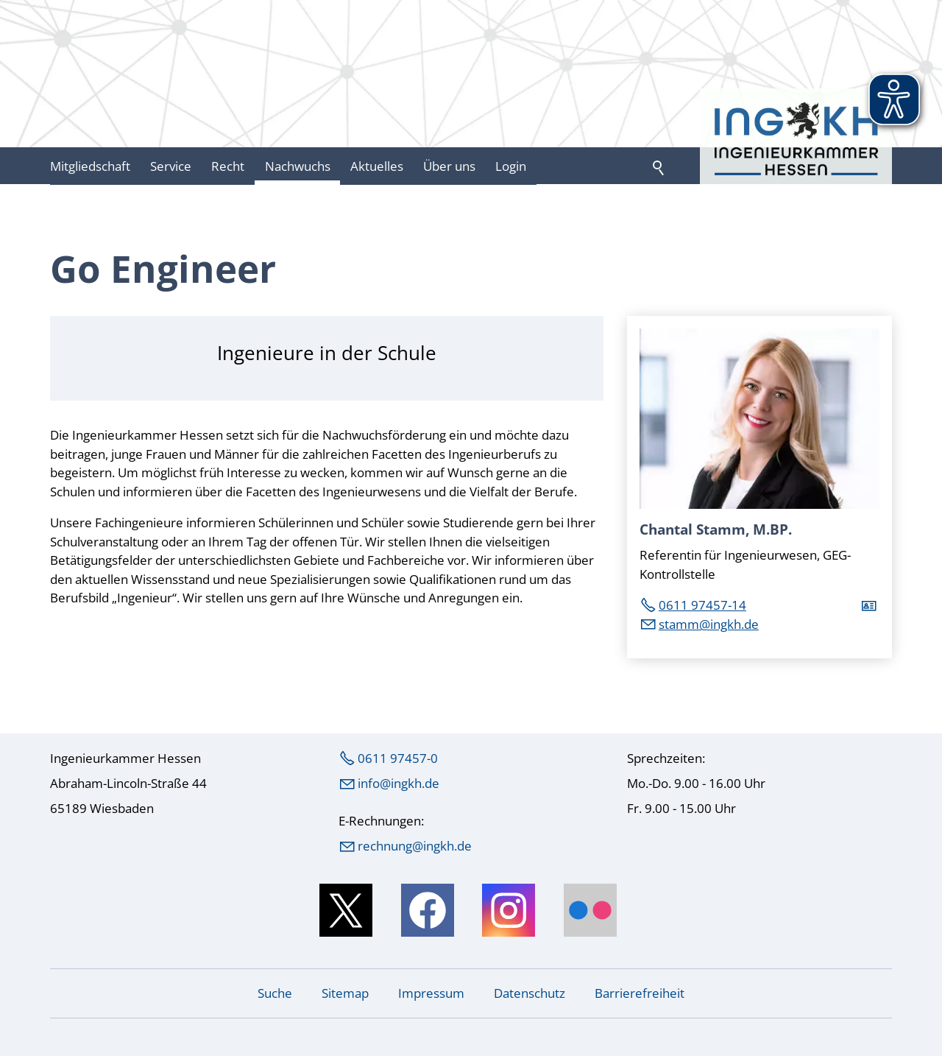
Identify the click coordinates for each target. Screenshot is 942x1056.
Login (510, 166)
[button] (345, 910)
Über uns (449, 166)
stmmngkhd (709, 624)
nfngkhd (398, 783)
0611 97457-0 (398, 758)
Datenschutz (529, 993)
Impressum (431, 993)
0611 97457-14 (702, 604)
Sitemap (345, 993)
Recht (227, 166)
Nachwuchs (297, 166)
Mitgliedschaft (90, 166)
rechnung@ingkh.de (415, 845)
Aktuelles (376, 166)
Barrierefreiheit (639, 993)
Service (170, 166)
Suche (275, 993)
